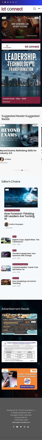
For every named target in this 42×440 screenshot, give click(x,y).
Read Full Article (33, 36)
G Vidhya (10, 159)
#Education (6, 163)
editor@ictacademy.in (21, 422)
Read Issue (6, 101)
